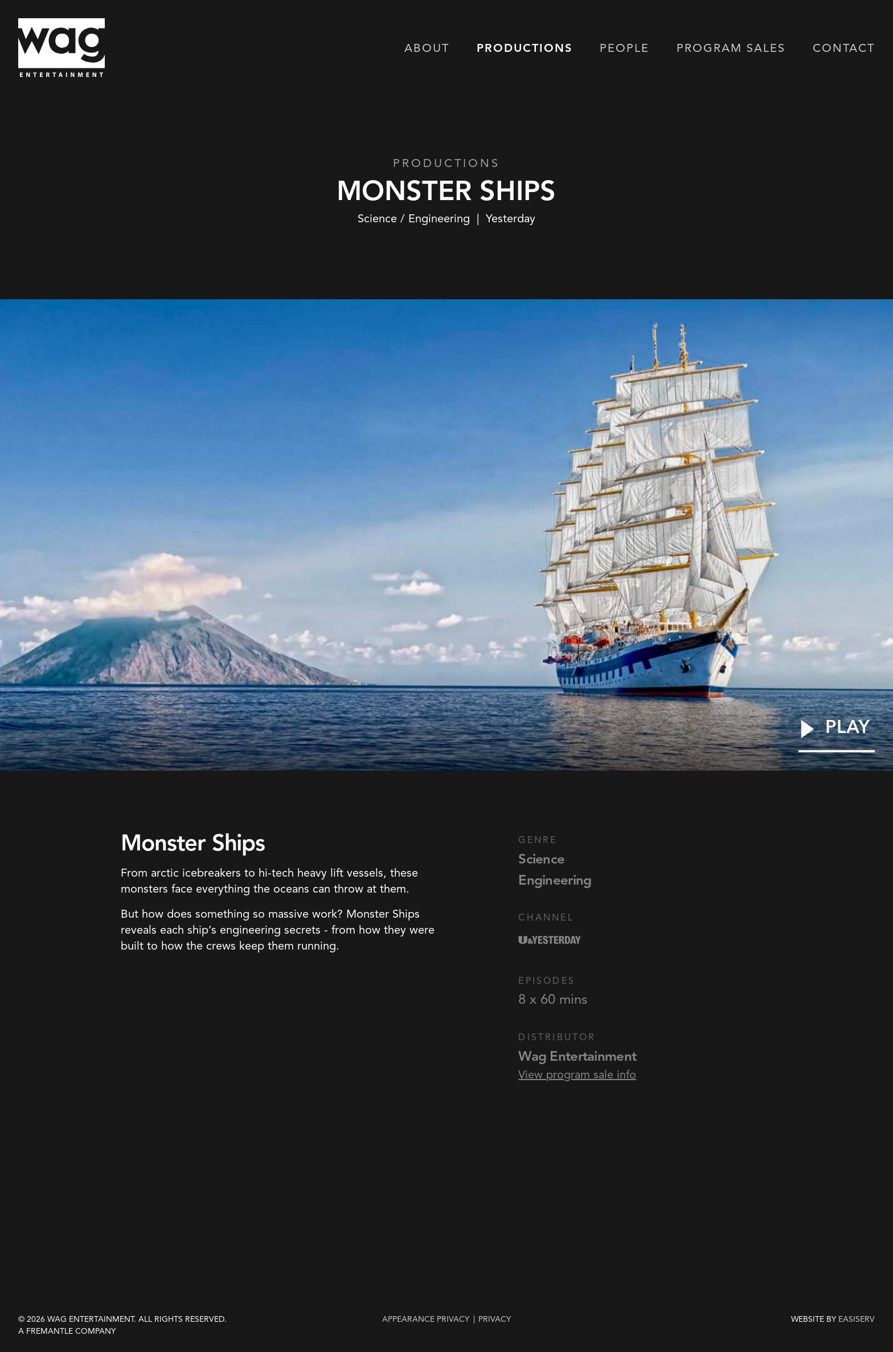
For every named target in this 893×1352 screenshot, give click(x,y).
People (624, 49)
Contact (844, 49)
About (426, 49)
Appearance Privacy (425, 1319)
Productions (524, 49)
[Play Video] (836, 734)
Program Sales (731, 49)
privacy (494, 1319)
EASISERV (856, 1320)
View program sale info (577, 1074)
